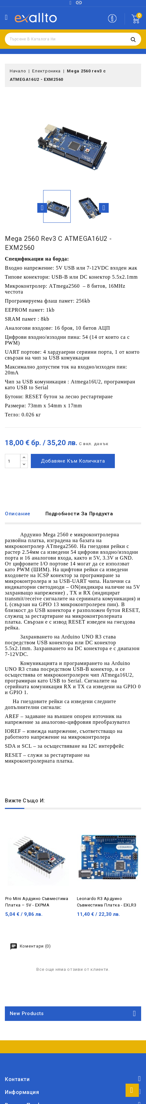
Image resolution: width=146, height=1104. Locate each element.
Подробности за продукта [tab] (79, 514)
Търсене (133, 39)
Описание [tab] (17, 514)
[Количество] (12, 461)
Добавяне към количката (73, 461)
